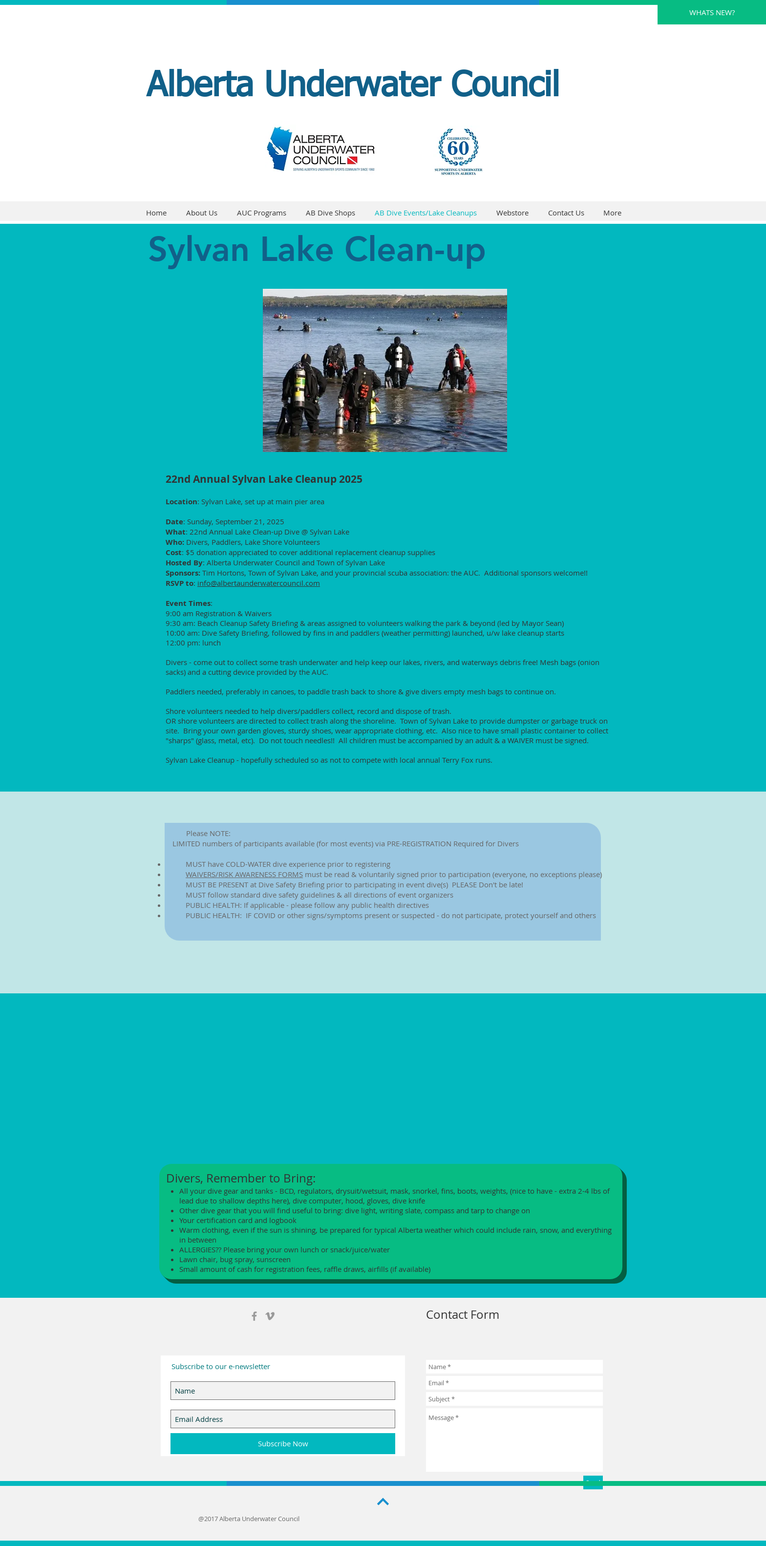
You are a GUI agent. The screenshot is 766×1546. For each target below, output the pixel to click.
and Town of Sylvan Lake (343, 562)
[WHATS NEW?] (712, 12)
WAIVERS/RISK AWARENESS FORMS (244, 874)
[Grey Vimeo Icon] (270, 1316)
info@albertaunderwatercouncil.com (258, 583)
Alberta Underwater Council (353, 86)
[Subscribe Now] (282, 1443)
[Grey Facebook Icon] (254, 1316)
